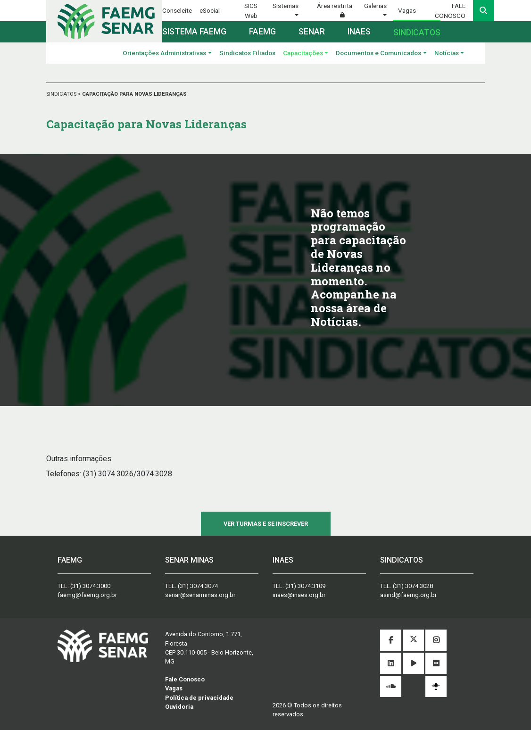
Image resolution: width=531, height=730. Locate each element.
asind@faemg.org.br (408, 594)
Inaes (359, 31)
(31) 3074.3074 (198, 585)
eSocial (209, 10)
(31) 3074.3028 (413, 585)
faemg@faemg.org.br (87, 594)
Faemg (262, 31)
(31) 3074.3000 (90, 585)
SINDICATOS (62, 94)
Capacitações (303, 53)
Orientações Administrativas (164, 53)
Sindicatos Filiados (247, 53)
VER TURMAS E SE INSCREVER (266, 523)
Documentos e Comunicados (378, 53)
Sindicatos (416, 32)
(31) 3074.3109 (305, 585)
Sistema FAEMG (194, 31)
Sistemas (286, 5)
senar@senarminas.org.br (200, 594)
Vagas (407, 10)
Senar (312, 31)
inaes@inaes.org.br (299, 594)
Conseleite (177, 10)
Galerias (375, 5)
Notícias (446, 53)
